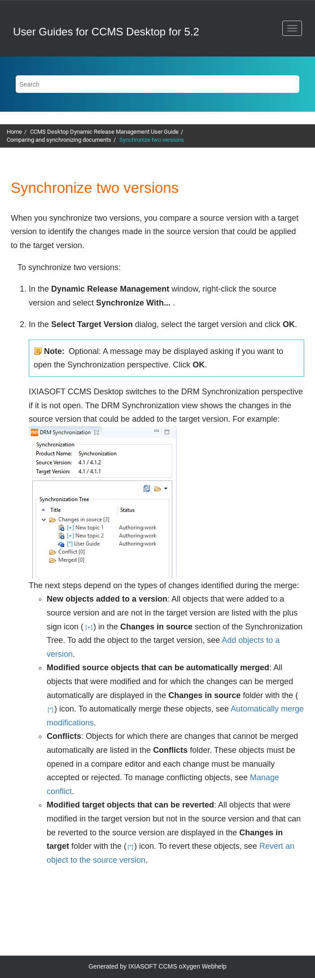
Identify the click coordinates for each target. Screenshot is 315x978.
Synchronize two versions (151, 139)
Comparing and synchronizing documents (59, 139)
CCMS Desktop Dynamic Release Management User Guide (104, 131)
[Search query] (157, 84)
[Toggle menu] (292, 28)
